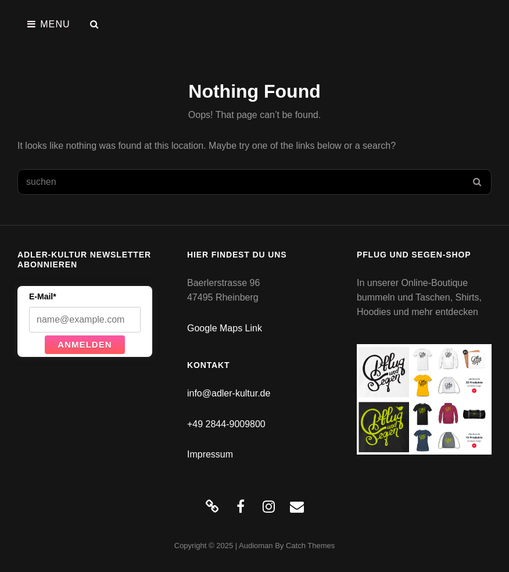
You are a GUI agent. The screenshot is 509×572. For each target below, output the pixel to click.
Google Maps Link (224, 328)
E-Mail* (42, 296)
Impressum (210, 454)
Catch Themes (310, 545)
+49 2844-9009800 (226, 424)
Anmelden (85, 344)
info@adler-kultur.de (228, 393)
